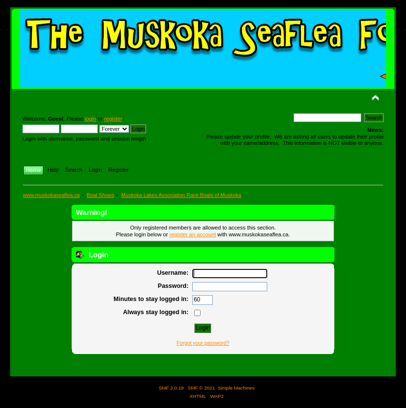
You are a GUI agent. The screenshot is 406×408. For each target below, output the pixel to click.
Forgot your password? (203, 343)
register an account (192, 234)
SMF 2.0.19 (171, 387)
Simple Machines (236, 387)
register (113, 119)
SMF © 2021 (201, 387)
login (90, 119)
